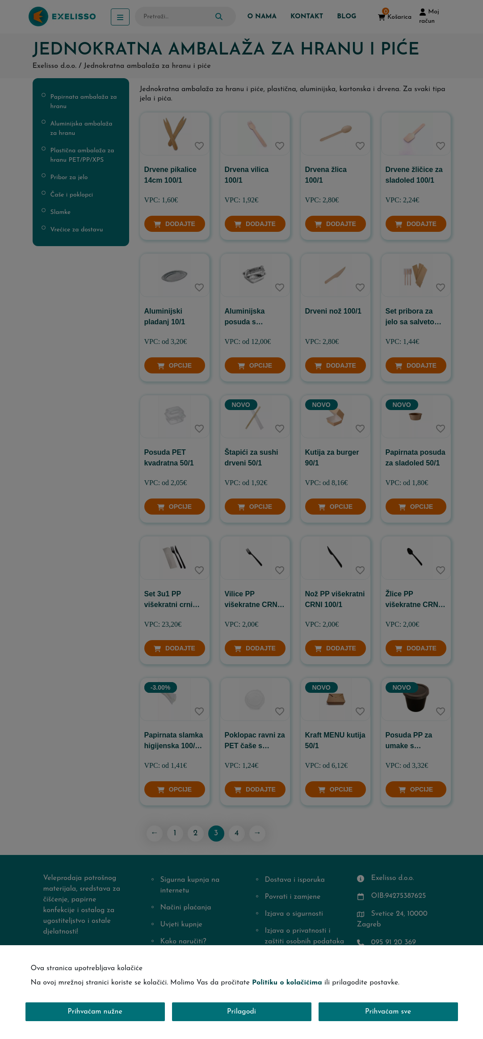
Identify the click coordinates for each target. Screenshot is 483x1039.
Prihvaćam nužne (94, 1011)
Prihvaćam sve (388, 1011)
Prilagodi (241, 1011)
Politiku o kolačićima (287, 982)
